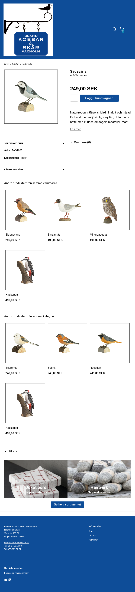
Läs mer (75, 129)
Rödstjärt (95, 367)
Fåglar (15, 64)
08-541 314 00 (15, 546)
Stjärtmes (11, 367)
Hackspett (11, 294)
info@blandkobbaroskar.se (16, 542)
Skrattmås (54, 234)
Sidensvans (12, 234)
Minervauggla (98, 234)
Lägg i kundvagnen (99, 98)
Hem (6, 64)
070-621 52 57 (14, 549)
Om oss (92, 535)
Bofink (51, 367)
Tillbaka (10, 451)
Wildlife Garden (78, 75)
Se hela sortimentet (67, 504)
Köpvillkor (93, 540)
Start (91, 531)
